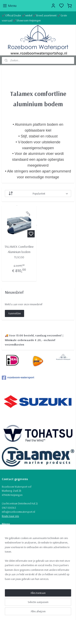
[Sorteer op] (38, 193)
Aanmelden (14, 313)
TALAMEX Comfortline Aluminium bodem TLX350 (19, 252)
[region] (38, 560)
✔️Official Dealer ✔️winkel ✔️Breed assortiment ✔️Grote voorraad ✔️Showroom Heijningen (34, 18)
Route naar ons (10, 516)
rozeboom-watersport (18, 377)
